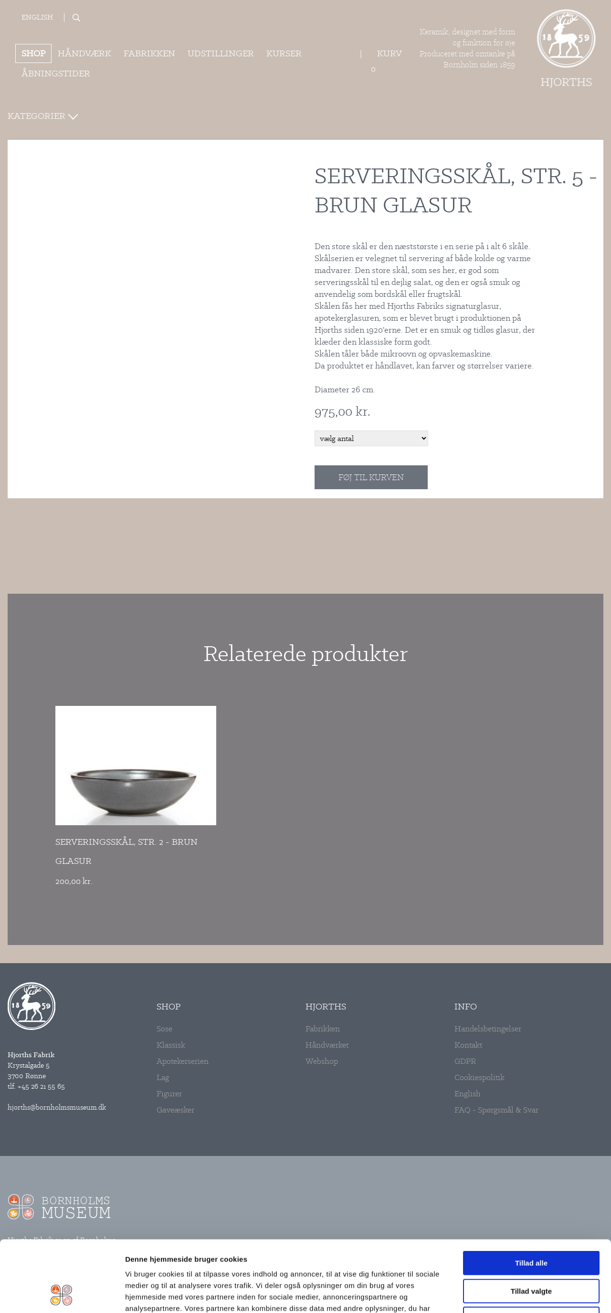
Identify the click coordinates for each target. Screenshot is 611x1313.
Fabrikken (149, 53)
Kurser (284, 53)
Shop (33, 53)
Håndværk (84, 53)
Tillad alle (531, 1196)
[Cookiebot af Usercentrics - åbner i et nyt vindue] (62, 1294)
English (37, 17)
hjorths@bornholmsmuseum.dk (57, 1107)
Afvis (531, 1252)
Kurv (389, 53)
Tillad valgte (531, 1224)
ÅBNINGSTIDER (55, 73)
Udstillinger (221, 53)
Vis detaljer (482, 1294)
